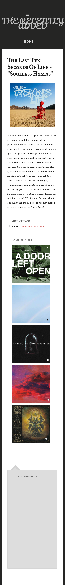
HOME (29, 42)
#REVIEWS (21, 221)
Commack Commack (32, 226)
